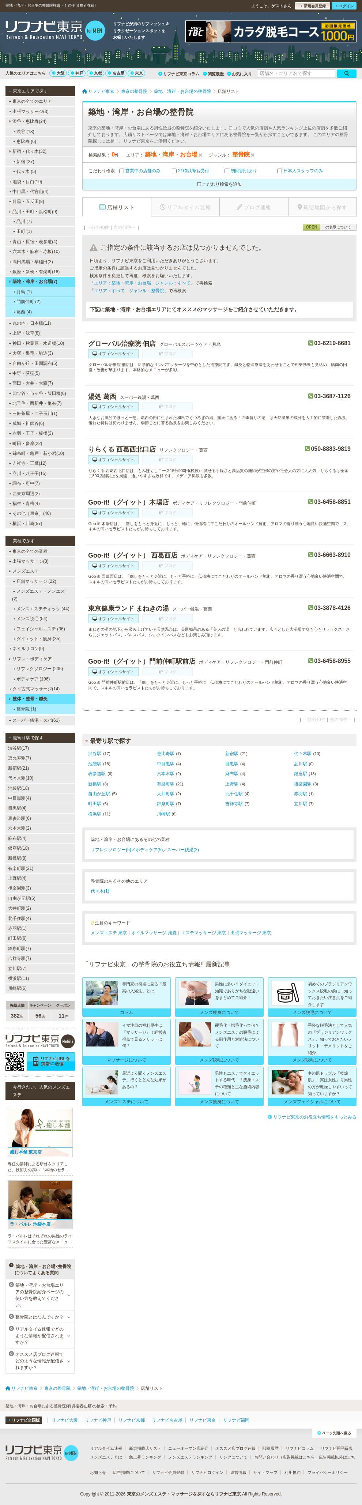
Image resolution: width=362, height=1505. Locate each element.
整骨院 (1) (24, 709)
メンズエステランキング (190, 1457)
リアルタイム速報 (106, 1448)
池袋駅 (94, 763)
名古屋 (116, 73)
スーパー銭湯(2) (183, 849)
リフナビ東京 (202, 1420)
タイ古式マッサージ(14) (34, 688)
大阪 (58, 73)
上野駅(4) (17, 878)
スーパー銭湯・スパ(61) (34, 720)
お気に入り (239, 74)
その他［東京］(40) (30, 513)
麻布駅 (231, 773)
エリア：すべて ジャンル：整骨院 (129, 290)
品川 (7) (22, 221)
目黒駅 (231, 763)
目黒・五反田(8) (26, 201)
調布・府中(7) (24, 483)
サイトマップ (265, 1472)
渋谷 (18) (23, 131)
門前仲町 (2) (27, 301)
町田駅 (94, 803)
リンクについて (233, 1457)
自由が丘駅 (99, 793)
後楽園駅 (303, 784)
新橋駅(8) (17, 858)
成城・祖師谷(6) (26, 423)
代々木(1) (100, 891)
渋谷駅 (94, 753)
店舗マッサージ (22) (34, 581)
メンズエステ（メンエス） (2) (40, 595)
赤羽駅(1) (17, 928)
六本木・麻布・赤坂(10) (34, 251)
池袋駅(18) (18, 788)
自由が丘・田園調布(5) (33, 363)
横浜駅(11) (18, 978)
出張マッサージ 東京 (250, 932)
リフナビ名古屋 (167, 1420)
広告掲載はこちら (299, 1457)
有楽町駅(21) (20, 868)
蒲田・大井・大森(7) (31, 383)
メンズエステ (23, 571)
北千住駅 (234, 793)
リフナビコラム (300, 1448)
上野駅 (231, 784)
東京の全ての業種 (28, 551)
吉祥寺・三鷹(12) (28, 463)
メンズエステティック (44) (41, 608)
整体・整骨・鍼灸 (28, 698)
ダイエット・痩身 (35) (37, 638)
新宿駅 (231, 753)
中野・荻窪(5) (24, 373)
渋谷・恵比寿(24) (27, 121)
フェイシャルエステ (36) (39, 628)
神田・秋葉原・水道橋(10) (36, 343)
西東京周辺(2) (24, 493)
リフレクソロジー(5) (111, 849)
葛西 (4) (22, 311)
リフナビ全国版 (23, 1420)
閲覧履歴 (213, 74)
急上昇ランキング (145, 1457)
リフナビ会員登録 (168, 1472)
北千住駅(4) (19, 918)
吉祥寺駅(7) (19, 958)
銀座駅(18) (18, 848)
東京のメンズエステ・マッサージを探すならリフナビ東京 (184, 1494)
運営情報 (238, 1472)
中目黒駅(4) (19, 798)
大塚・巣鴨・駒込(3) (31, 353)
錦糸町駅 (165, 803)
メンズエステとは (106, 1457)
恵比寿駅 (165, 753)
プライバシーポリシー (328, 1472)
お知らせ (98, 1472)
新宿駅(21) (18, 768)
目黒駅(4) (17, 808)
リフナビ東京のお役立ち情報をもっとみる (312, 1117)
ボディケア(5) (149, 849)
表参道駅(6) (19, 818)
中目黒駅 (165, 763)
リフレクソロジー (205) (38, 668)
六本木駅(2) (19, 828)
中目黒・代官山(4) (29, 191)
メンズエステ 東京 (109, 932)
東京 (137, 73)
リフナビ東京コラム (178, 74)
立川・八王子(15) (28, 473)
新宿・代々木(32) (27, 151)
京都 (96, 73)
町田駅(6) (17, 938)
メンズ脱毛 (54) (30, 618)
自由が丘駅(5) (21, 898)
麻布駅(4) (17, 838)
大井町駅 (165, 793)
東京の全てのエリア (30, 101)
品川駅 (300, 763)
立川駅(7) (17, 968)
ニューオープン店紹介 (188, 1448)
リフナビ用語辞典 (337, 1448)
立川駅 (300, 803)
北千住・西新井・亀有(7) (35, 403)
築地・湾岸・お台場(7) (32, 281)
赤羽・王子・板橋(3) (31, 433)
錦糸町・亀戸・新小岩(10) (36, 453)
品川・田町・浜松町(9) (32, 211)
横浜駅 (94, 813)
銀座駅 (300, 773)
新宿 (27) (23, 161)
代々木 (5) (24, 171)
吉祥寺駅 (234, 803)
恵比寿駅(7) (19, 758)
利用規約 (292, 1472)
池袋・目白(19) (25, 181)
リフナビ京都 (131, 1420)
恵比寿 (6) (24, 141)
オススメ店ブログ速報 (235, 1448)
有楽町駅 (165, 784)
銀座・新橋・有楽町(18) (34, 271)
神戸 (77, 73)
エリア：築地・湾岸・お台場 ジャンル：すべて (142, 283)
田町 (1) (22, 231)
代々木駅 (303, 753)
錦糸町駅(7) (19, 948)
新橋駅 (94, 784)
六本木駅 (165, 773)
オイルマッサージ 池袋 (153, 932)
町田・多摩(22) (25, 443)
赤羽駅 (300, 793)
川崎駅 (163, 813)
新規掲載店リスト (145, 1448)
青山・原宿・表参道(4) (33, 241)
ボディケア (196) (31, 679)
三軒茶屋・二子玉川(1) (33, 413)
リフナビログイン (207, 1472)
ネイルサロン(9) (26, 648)
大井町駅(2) (19, 908)
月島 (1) (22, 291)
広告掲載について (129, 1472)
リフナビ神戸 (98, 1420)
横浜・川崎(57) (25, 523)
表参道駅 (97, 773)
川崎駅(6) (17, 988)
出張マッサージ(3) (29, 111)
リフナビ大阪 (65, 1420)
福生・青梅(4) (24, 503)
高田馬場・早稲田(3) (31, 261)
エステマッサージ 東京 (203, 932)
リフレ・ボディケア (30, 658)
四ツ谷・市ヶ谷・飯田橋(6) (37, 393)
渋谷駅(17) (18, 748)
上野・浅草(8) (24, 333)
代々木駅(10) (20, 778)
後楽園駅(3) (19, 888)
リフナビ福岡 (236, 1420)
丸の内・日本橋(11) (30, 323)
